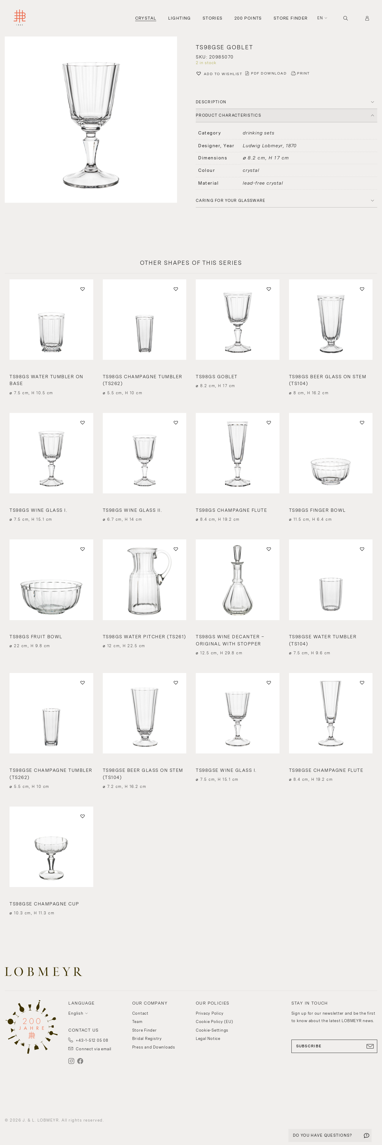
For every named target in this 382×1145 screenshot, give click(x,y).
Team (137, 1021)
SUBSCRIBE (334, 1046)
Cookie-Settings (212, 1030)
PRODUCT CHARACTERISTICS (228, 115)
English (75, 1013)
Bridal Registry (147, 1038)
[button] (219, 74)
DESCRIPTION (211, 102)
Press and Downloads (153, 1047)
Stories (213, 18)
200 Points (248, 18)
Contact (140, 1013)
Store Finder (291, 18)
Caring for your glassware (231, 200)
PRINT (303, 73)
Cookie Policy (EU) (214, 1021)
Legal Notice (208, 1038)
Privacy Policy (210, 1013)
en (320, 18)
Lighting (179, 18)
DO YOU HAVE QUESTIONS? (322, 1135)
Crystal (146, 18)
